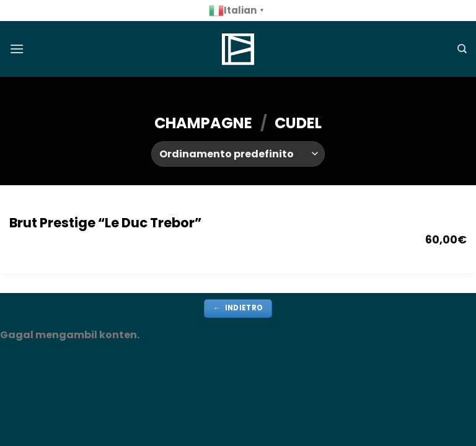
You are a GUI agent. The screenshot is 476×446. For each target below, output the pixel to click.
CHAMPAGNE (203, 123)
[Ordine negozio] (237, 153)
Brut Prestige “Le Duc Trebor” (105, 222)
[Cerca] (462, 49)
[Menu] (16, 48)
